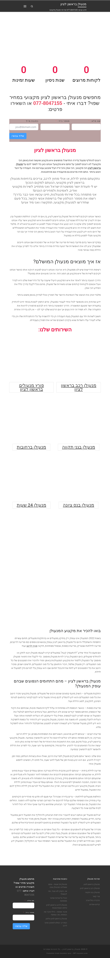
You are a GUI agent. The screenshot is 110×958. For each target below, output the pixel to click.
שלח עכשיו (18, 136)
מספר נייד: (63, 121)
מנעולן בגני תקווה (78, 447)
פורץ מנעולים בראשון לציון (31, 387)
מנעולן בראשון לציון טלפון (56, 919)
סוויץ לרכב (31, 645)
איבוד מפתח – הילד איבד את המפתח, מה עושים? (55, 913)
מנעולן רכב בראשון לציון (78, 387)
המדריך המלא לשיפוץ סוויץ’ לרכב (55, 924)
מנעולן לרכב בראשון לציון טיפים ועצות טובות (56, 906)
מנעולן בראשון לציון (92, 884)
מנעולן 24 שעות (31, 505)
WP (74, 953)
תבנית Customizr (53, 953)
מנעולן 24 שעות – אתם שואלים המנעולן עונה (57, 885)
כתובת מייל (32, 121)
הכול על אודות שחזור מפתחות (58, 899)
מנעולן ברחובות (31, 447)
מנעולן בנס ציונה (78, 505)
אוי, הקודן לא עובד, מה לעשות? (57, 892)
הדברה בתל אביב (93, 900)
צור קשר (96, 896)
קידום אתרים (94, 904)
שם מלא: (96, 121)
